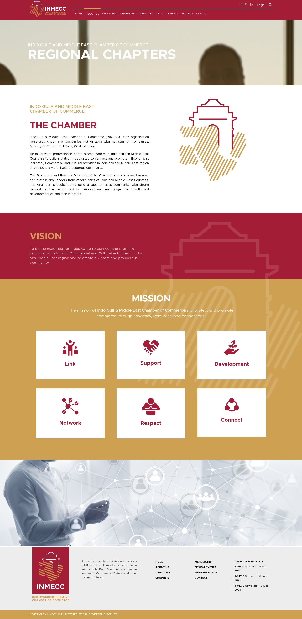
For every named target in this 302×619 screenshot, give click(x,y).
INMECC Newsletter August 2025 (251, 588)
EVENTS (173, 13)
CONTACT (201, 578)
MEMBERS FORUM (206, 572)
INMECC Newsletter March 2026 (250, 568)
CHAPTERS (162, 578)
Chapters (109, 13)
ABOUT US (162, 567)
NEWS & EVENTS (205, 567)
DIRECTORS (162, 572)
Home (78, 13)
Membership (128, 13)
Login (260, 5)
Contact (202, 13)
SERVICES (146, 13)
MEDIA (160, 13)
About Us (92, 13)
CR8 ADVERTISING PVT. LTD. (100, 614)
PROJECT (187, 13)
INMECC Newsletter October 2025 (252, 578)
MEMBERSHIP (203, 562)
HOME (159, 562)
